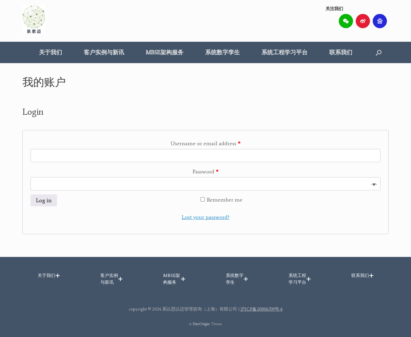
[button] (379, 52)
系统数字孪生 (222, 52)
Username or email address (205, 143)
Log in (44, 200)
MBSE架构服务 (164, 52)
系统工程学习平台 (284, 52)
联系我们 (340, 52)
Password (205, 171)
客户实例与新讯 (104, 52)
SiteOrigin (201, 323)
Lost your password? (206, 217)
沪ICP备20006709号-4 (261, 309)
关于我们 (50, 52)
